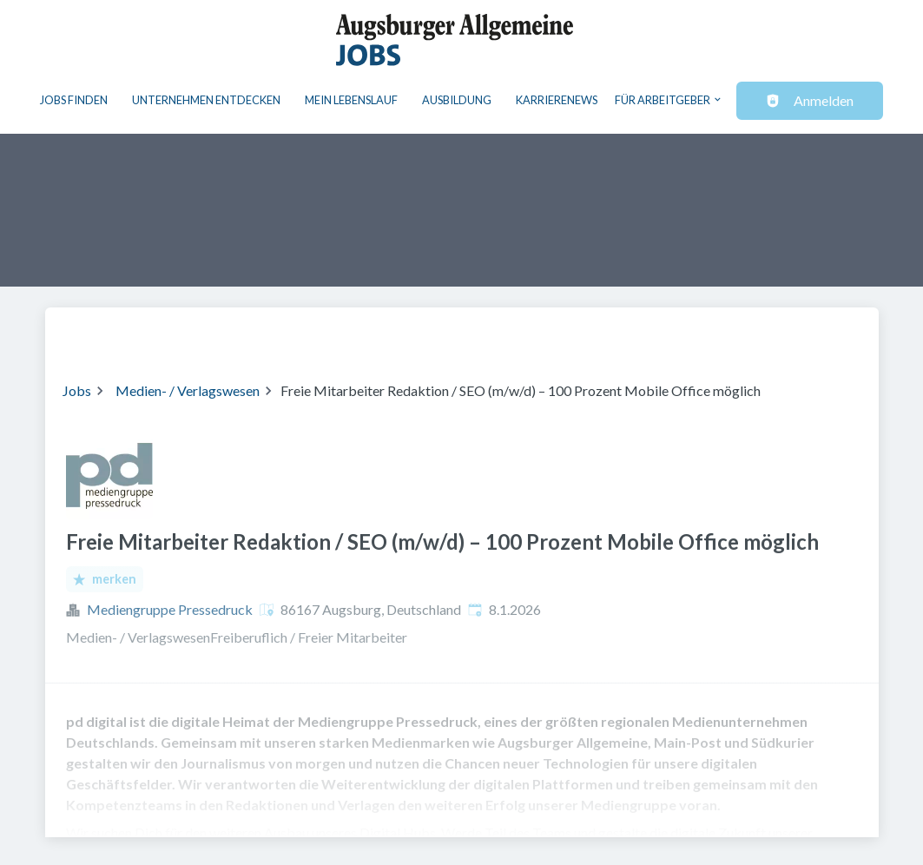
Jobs (77, 390)
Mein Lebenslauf (351, 100)
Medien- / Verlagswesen (187, 390)
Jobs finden (74, 100)
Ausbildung (456, 100)
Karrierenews (556, 100)
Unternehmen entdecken (206, 100)
